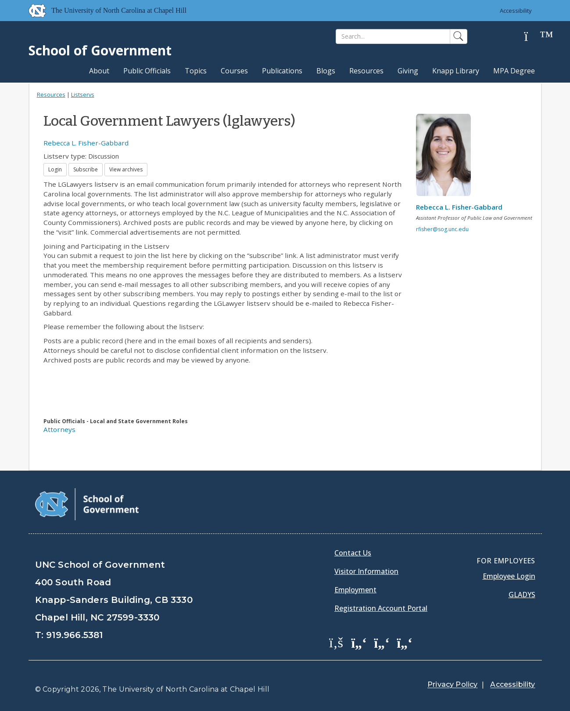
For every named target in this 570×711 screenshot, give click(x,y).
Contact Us (352, 553)
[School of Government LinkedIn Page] (382, 642)
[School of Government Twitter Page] (359, 642)
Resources (366, 71)
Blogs (325, 71)
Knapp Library (455, 71)
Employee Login (509, 576)
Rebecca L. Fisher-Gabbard (86, 142)
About (99, 71)
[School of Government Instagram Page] (404, 642)
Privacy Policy (452, 684)
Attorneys (59, 429)
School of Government (100, 50)
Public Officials (147, 71)
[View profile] (446, 157)
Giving (408, 71)
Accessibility (516, 11)
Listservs (82, 94)
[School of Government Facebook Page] (336, 642)
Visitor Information (366, 571)
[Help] (533, 37)
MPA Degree (514, 71)
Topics (196, 71)
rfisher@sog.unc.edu (442, 229)
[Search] (393, 36)
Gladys (522, 594)
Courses (234, 71)
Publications (282, 71)
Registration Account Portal (380, 608)
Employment (355, 590)
